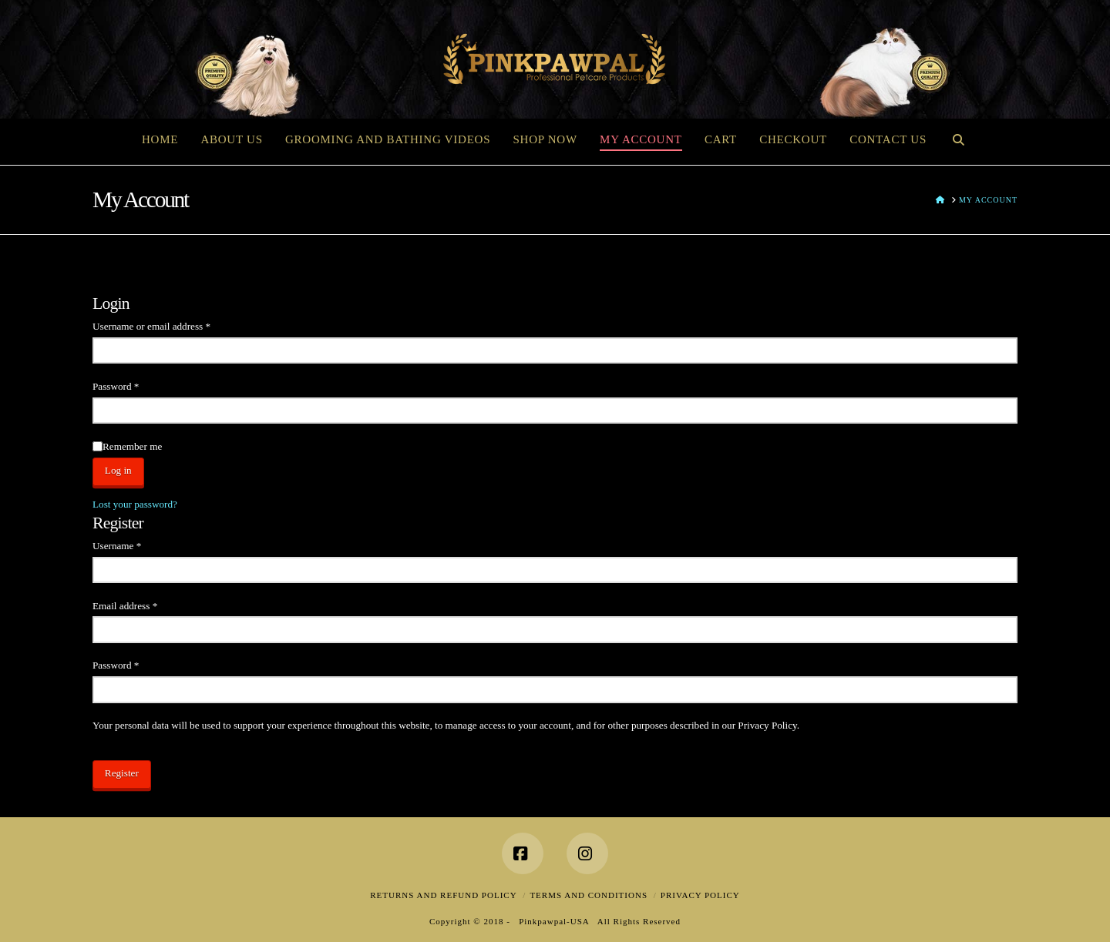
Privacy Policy (700, 895)
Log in (118, 470)
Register (122, 773)
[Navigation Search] (958, 138)
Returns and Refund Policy (443, 895)
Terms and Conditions (589, 895)
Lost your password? (134, 504)
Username (135, 544)
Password (134, 384)
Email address (143, 604)
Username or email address (169, 324)
